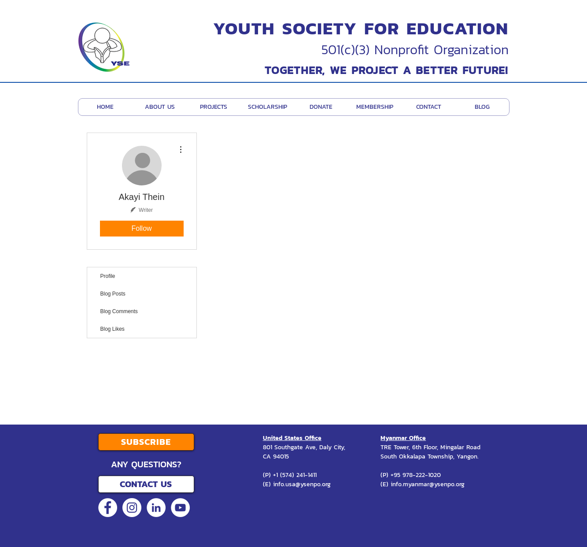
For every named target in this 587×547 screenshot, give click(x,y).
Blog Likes (112, 329)
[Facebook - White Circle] (107, 507)
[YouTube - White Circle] (180, 507)
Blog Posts (113, 294)
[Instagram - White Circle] (131, 507)
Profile (107, 276)
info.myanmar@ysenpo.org (428, 484)
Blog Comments (119, 311)
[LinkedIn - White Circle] (156, 507)
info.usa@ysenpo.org (302, 484)
